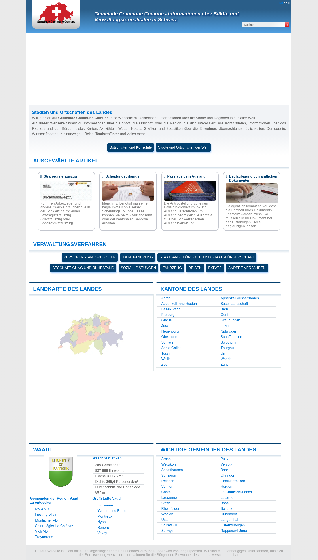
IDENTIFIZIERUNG (137, 257)
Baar (224, 470)
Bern (224, 309)
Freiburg (167, 315)
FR (285, 2)
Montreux (104, 516)
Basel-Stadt (170, 309)
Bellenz (226, 508)
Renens (103, 527)
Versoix (226, 464)
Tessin (166, 353)
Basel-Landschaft (234, 304)
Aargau (167, 298)
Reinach (167, 481)
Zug (164, 364)
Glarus (166, 320)
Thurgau (227, 348)
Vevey (102, 533)
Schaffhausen (231, 337)
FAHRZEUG (172, 268)
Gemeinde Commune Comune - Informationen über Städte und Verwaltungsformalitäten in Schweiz (166, 16)
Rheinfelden (170, 508)
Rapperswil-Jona (234, 531)
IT (289, 2)
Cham (166, 492)
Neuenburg (170, 331)
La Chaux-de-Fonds (236, 492)
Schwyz (167, 342)
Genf (224, 315)
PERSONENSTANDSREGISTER (90, 257)
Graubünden (230, 320)
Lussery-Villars (46, 515)
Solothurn (228, 342)
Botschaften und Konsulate (131, 147)
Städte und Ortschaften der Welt (183, 147)
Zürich (225, 364)
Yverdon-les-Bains (111, 511)
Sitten (165, 503)
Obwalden (169, 337)
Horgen (226, 486)
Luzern (226, 326)
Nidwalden (229, 331)
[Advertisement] (159, 69)
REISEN (195, 268)
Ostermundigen (233, 525)
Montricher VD (46, 520)
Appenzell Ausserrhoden (240, 298)
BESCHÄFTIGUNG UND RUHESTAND (83, 268)
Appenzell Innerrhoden (179, 304)
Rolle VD (42, 509)
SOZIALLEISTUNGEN (138, 268)
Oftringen (228, 475)
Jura (164, 326)
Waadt (226, 359)
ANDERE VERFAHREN (247, 268)
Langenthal (229, 520)
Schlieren (168, 475)
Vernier (166, 486)
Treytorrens (44, 537)
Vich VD (41, 531)
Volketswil (169, 525)
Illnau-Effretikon (233, 481)
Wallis (165, 359)
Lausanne (105, 505)
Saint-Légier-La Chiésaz (54, 526)
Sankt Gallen (171, 348)
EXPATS (215, 268)
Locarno (227, 497)
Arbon (166, 459)
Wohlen (167, 514)
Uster (165, 520)
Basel (225, 503)
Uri (223, 353)
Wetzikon (168, 464)
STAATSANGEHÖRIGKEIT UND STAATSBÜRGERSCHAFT (207, 257)
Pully (224, 459)
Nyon (101, 522)
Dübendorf (229, 514)
